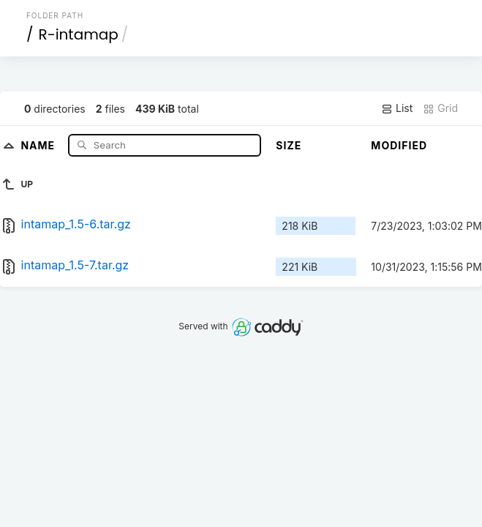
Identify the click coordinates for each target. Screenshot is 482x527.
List (397, 108)
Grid (440, 108)
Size (288, 145)
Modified (399, 145)
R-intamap (78, 34)
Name (39, 144)
